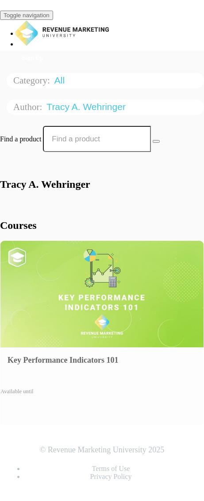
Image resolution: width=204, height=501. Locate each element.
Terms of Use (111, 468)
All (60, 80)
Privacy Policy (111, 476)
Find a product (20, 139)
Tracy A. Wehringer (87, 107)
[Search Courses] (156, 141)
